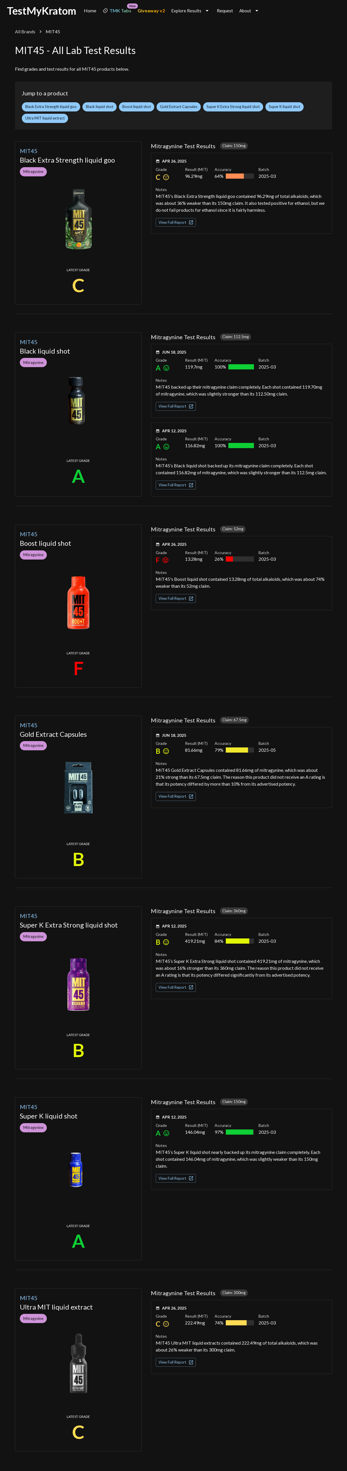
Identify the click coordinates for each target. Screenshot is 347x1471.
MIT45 (29, 150)
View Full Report (176, 222)
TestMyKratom (41, 10)
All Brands (25, 31)
